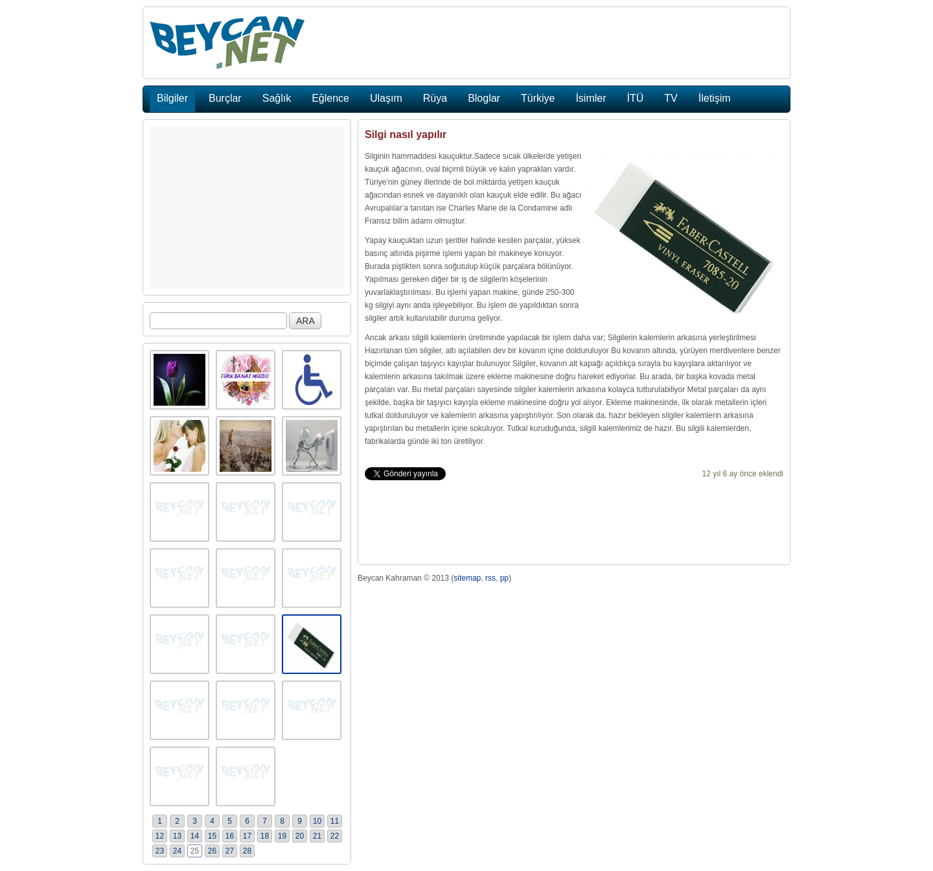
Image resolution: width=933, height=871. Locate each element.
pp (504, 578)
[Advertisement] (247, 207)
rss (490, 578)
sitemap (467, 578)
